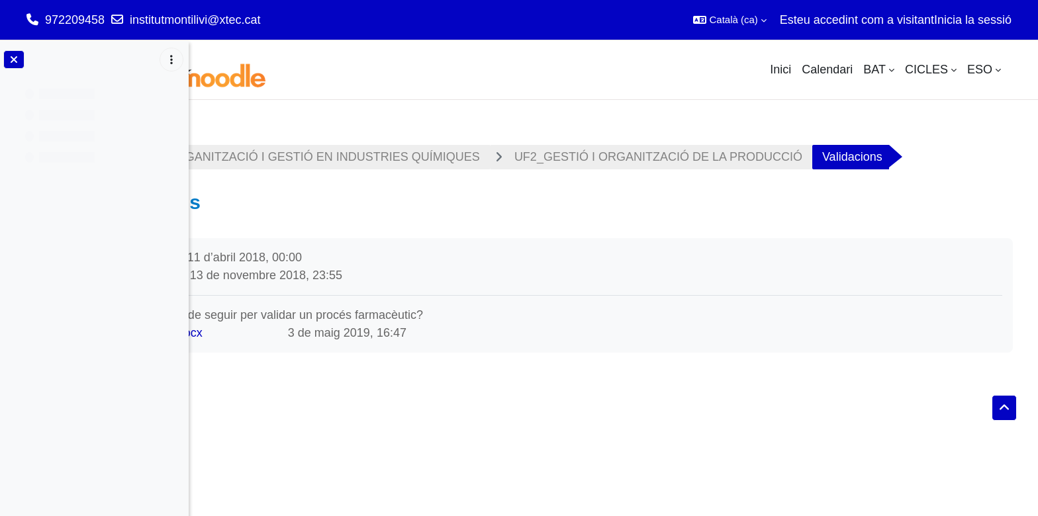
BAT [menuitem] (874, 69)
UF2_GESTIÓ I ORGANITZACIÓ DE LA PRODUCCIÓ (805, 156)
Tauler (230, 156)
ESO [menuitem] (979, 69)
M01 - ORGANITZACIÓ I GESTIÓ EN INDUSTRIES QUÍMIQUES (454, 156)
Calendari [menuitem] (827, 69)
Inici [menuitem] (780, 69)
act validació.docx (303, 370)
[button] (729, 20)
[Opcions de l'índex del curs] (171, 59)
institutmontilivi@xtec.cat (195, 19)
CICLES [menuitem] (926, 69)
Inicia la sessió (973, 19)
